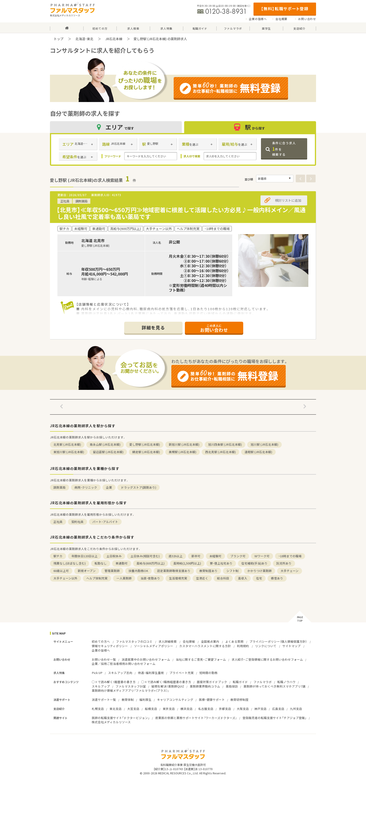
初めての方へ (101, 641)
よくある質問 (234, 641)
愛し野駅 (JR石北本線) (144, 444)
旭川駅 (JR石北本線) (264, 444)
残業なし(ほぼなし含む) (69, 563)
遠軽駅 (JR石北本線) (258, 452)
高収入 (242, 578)
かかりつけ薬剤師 (259, 570)
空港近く (202, 578)
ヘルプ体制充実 (97, 578)
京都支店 (225, 708)
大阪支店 (243, 708)
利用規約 (243, 646)
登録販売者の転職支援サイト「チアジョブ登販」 (274, 718)
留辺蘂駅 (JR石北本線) (108, 452)
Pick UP (97, 672)
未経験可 (215, 556)
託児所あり (284, 563)
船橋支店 (151, 708)
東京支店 (169, 708)
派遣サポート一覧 (104, 699)
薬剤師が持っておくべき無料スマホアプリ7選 (274, 686)
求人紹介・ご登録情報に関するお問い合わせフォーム (267, 659)
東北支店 (115, 708)
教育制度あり (208, 570)
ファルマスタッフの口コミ (134, 641)
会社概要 (281, 19)
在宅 (259, 578)
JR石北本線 (113, 38)
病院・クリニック (85, 487)
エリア (116, 127)
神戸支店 (260, 708)
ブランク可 (238, 556)
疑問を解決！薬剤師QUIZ (167, 686)
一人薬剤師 (124, 578)
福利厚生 (145, 699)
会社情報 (189, 641)
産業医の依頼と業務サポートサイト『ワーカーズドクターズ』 (196, 718)
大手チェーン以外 (65, 578)
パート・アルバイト (105, 521)
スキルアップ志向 (120, 672)
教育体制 (128, 699)
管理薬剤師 (112, 570)
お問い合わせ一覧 (104, 659)
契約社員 (77, 521)
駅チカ (58, 556)
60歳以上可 (61, 570)
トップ (58, 38)
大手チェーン (290, 570)
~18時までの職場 (290, 556)
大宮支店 (133, 708)
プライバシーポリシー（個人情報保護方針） (278, 641)
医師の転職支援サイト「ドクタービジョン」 (121, 718)
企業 (109, 487)
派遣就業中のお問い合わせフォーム (146, 659)
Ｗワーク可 (262, 556)
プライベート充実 (181, 672)
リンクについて (265, 646)
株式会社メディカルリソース (111, 722)
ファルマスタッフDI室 (131, 686)
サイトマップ (291, 646)
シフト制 (232, 570)
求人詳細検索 (167, 641)
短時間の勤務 (208, 672)
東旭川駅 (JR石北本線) (68, 452)
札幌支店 (98, 708)
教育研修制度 (239, 699)
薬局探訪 (232, 686)
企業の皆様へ (258, 19)
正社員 (58, 521)
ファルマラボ (262, 682)
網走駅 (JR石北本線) (146, 452)
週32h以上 (176, 556)
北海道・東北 (84, 38)
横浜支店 (186, 708)
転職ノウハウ (286, 682)
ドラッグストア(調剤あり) (138, 487)
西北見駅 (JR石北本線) (220, 452)
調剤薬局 (59, 487)
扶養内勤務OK (138, 570)
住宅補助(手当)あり (254, 563)
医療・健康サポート (212, 699)
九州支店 (296, 708)
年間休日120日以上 (84, 556)
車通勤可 (122, 563)
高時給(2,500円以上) (187, 563)
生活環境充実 (178, 578)
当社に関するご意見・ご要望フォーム (201, 659)
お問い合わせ (307, 19)
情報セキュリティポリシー (110, 646)
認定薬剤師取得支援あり (173, 570)
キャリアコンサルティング (175, 699)
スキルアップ (101, 686)
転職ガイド (240, 682)
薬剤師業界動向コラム (205, 686)
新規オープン (87, 570)
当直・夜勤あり (150, 578)
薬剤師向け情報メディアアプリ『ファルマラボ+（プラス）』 (130, 690)
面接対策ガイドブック (212, 682)
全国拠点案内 (210, 641)
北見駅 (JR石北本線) (67, 444)
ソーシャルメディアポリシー (153, 646)
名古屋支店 (205, 708)
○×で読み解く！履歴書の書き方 (114, 682)
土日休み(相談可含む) (145, 556)
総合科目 (223, 578)
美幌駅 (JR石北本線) (182, 452)
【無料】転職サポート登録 (284, 8)
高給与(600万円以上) (151, 563)
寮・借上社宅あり (221, 563)
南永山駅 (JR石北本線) (105, 444)
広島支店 (278, 708)
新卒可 (196, 556)
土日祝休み (114, 556)
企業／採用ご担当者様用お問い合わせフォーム (123, 663)
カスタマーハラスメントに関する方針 (205, 646)
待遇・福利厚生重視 (151, 672)
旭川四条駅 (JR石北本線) (225, 444)
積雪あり (277, 578)
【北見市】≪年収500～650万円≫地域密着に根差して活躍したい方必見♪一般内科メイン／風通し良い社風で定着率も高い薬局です (181, 213)
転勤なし (101, 563)
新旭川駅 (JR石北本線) (184, 444)
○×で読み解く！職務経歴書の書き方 (166, 682)
